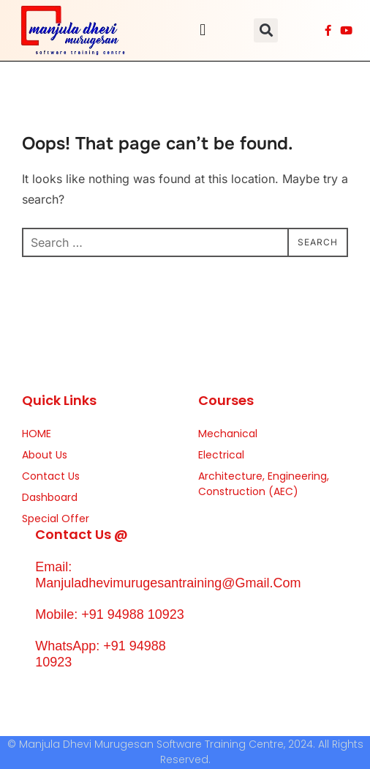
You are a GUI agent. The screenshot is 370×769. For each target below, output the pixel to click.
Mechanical (227, 433)
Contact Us (51, 476)
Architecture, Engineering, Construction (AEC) (263, 484)
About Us (44, 454)
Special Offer (55, 518)
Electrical (221, 454)
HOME (36, 433)
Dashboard (50, 497)
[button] (203, 30)
